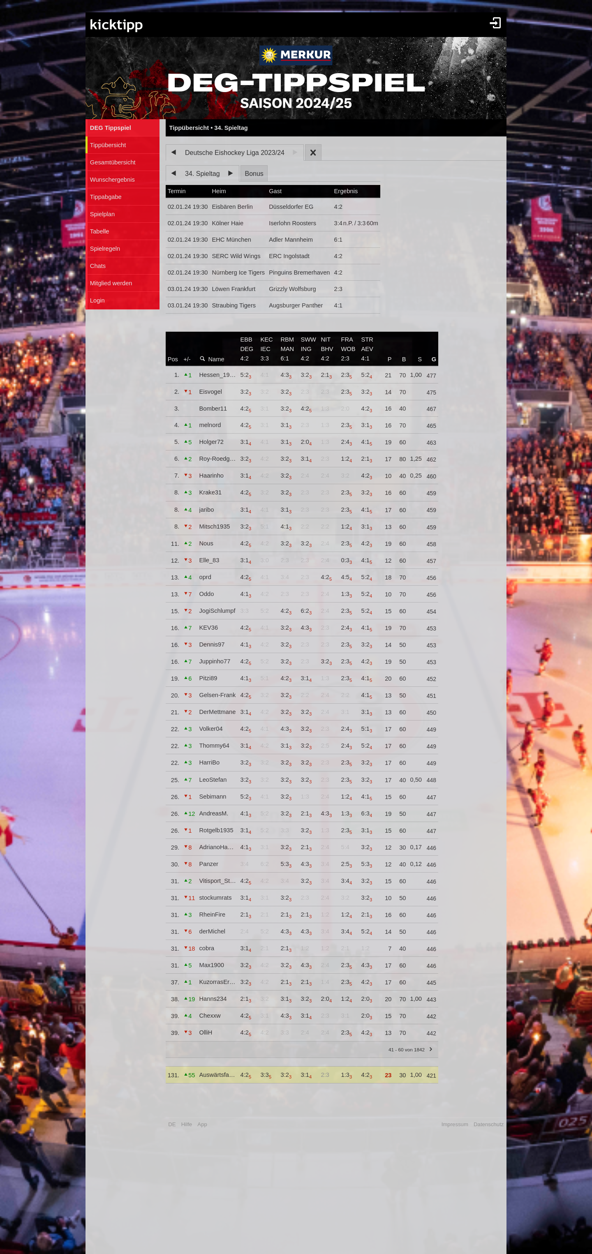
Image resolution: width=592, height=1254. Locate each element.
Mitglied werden (111, 283)
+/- (187, 359)
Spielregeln (105, 248)
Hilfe (186, 1124)
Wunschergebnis (112, 179)
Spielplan (102, 214)
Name (211, 359)
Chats (98, 266)
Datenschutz (489, 1124)
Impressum (455, 1124)
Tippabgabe (106, 197)
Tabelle (99, 231)
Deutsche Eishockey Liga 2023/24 (234, 152)
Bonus (254, 173)
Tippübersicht (108, 145)
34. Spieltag (202, 173)
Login (97, 300)
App (202, 1124)
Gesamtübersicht (113, 162)
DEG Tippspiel (110, 128)
